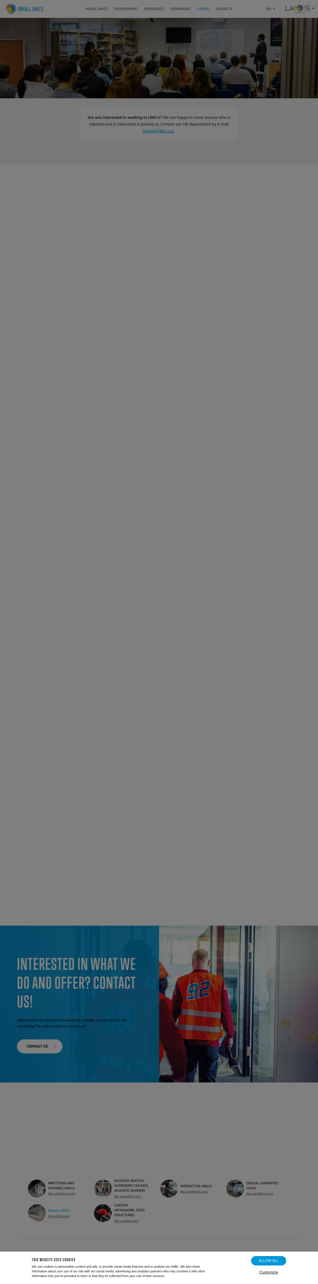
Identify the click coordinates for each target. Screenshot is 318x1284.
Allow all (269, 1261)
